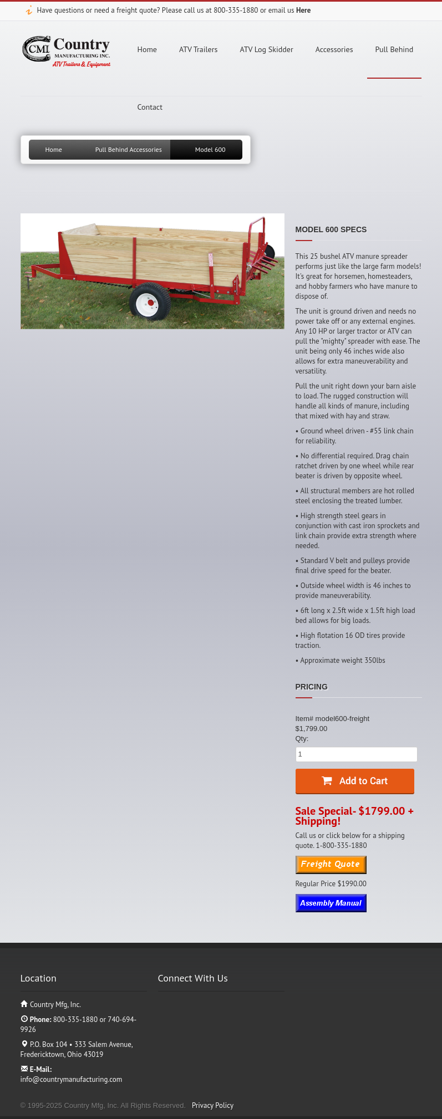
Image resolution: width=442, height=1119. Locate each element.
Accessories (334, 49)
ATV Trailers (198, 49)
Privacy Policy (212, 1105)
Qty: (302, 738)
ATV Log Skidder (266, 49)
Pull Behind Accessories (128, 149)
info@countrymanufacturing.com (72, 1079)
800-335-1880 (236, 10)
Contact (150, 107)
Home (147, 49)
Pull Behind (394, 49)
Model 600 (210, 149)
